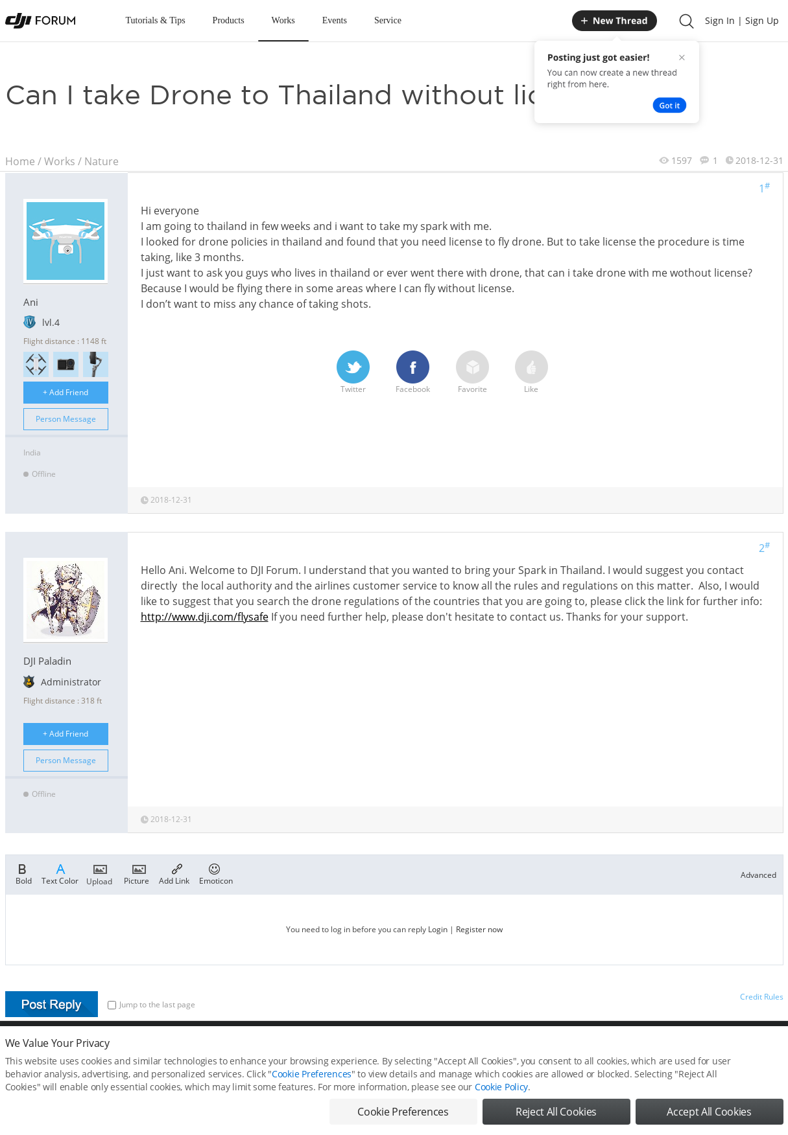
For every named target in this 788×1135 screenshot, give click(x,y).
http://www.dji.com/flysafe (205, 617)
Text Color (60, 873)
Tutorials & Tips (155, 20)
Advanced (758, 874)
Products (229, 20)
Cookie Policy (501, 1090)
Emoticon (216, 873)
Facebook (413, 372)
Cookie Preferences (312, 1078)
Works (283, 20)
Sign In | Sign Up (742, 20)
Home (20, 161)
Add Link (174, 873)
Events (334, 20)
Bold (24, 873)
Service (387, 20)
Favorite (472, 372)
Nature (101, 161)
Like (531, 372)
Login (438, 929)
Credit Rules (761, 996)
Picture (136, 873)
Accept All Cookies (709, 1115)
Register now (479, 929)
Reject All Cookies (556, 1115)
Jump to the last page (151, 1004)
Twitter (353, 372)
